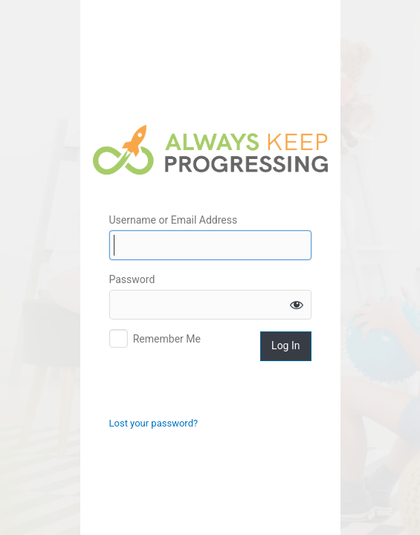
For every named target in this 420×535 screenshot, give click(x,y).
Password (132, 279)
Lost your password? (153, 423)
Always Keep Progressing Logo (210, 150)
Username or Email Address (173, 220)
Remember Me (167, 339)
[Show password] (296, 305)
